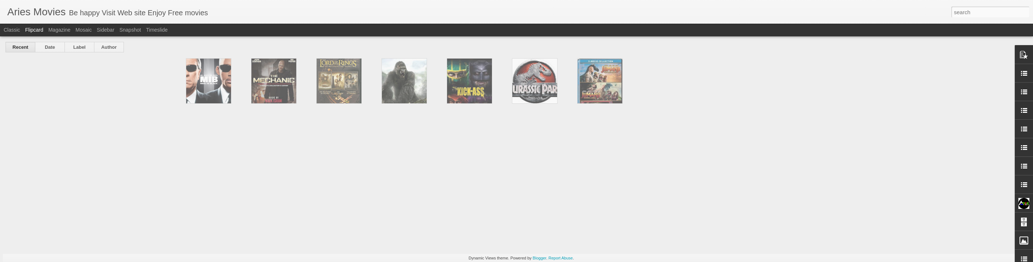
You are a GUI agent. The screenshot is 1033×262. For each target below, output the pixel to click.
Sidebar (105, 30)
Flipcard (34, 30)
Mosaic (83, 30)
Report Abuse (560, 258)
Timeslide (157, 30)
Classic (12, 30)
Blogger (539, 258)
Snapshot (130, 30)
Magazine (59, 30)
